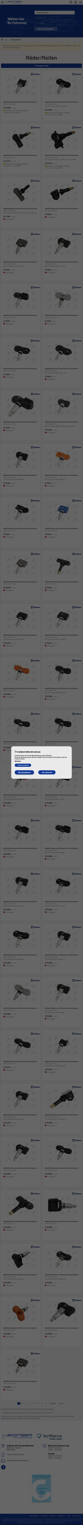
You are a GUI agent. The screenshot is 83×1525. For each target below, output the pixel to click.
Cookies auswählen (23, 765)
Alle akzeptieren (24, 772)
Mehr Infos (18, 761)
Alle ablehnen (47, 772)
